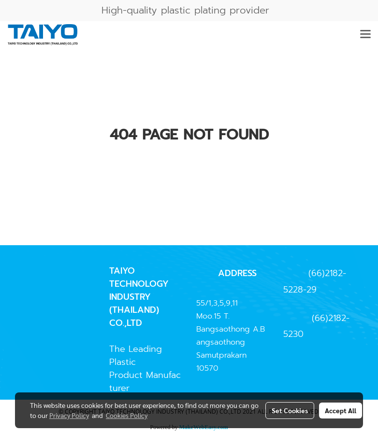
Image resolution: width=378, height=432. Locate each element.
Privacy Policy (69, 415)
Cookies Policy (126, 415)
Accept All (340, 410)
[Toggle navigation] (365, 34)
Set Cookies (290, 410)
